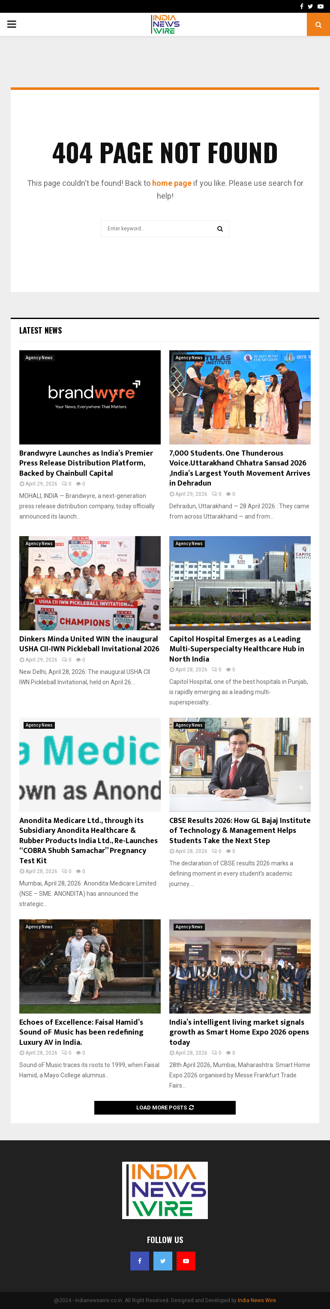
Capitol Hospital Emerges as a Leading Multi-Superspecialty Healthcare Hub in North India (236, 649)
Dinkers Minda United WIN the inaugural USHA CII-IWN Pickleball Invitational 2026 (89, 644)
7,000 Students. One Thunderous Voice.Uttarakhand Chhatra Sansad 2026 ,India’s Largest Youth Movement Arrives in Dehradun (239, 468)
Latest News (40, 330)
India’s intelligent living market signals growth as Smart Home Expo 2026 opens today (239, 1032)
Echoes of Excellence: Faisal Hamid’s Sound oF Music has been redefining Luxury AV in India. (81, 1032)
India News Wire (257, 1300)
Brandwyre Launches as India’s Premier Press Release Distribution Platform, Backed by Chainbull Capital (86, 463)
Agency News (39, 357)
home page (172, 183)
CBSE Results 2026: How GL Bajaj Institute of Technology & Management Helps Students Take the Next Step (240, 830)
